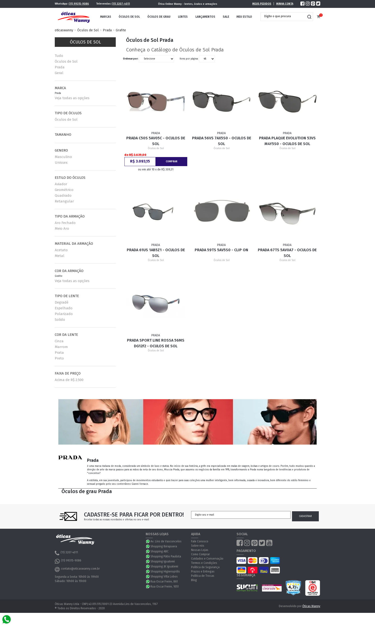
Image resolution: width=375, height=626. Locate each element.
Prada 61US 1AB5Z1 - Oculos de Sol (156, 253)
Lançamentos (205, 16)
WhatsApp (148, 541)
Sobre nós (197, 545)
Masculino (63, 157)
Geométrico (64, 190)
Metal (59, 256)
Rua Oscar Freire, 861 (164, 581)
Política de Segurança (205, 567)
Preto (59, 358)
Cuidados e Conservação (207, 558)
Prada (107, 30)
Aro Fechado (65, 223)
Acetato (61, 250)
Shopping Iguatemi (162, 561)
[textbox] (283, 16)
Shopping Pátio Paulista (165, 556)
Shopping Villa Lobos (164, 576)
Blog (194, 580)
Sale (226, 16)
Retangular (64, 201)
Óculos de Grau (159, 16)
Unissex (61, 162)
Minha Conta (284, 3)
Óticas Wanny (311, 606)
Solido (60, 319)
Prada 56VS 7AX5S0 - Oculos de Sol (221, 141)
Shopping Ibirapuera (163, 546)
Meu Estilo (244, 16)
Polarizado (64, 314)
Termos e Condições (204, 563)
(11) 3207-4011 (121, 3)
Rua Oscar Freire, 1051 (164, 586)
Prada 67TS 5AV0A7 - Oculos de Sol (287, 253)
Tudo (59, 56)
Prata (59, 352)
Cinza (59, 341)
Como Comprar (200, 554)
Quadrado (63, 195)
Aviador (61, 184)
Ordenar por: (130, 58)
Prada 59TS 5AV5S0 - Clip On (221, 250)
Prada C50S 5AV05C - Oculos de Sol (155, 141)
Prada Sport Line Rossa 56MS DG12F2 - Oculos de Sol (155, 343)
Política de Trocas (202, 575)
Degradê (61, 302)
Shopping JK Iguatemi (164, 566)
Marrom (61, 347)
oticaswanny (64, 30)
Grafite (121, 30)
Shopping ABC (159, 551)
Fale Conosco (199, 541)
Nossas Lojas (199, 550)
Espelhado (63, 308)
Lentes (183, 16)
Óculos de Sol (129, 16)
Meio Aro (62, 228)
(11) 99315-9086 (79, 3)
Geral (59, 73)
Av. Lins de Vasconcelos (166, 541)
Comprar (171, 161)
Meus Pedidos (261, 3)
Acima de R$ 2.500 (69, 380)
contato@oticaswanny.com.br (77, 569)
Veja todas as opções (72, 98)
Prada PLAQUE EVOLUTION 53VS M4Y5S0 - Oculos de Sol (287, 141)
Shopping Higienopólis (165, 571)
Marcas (105, 16)
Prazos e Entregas (203, 571)
